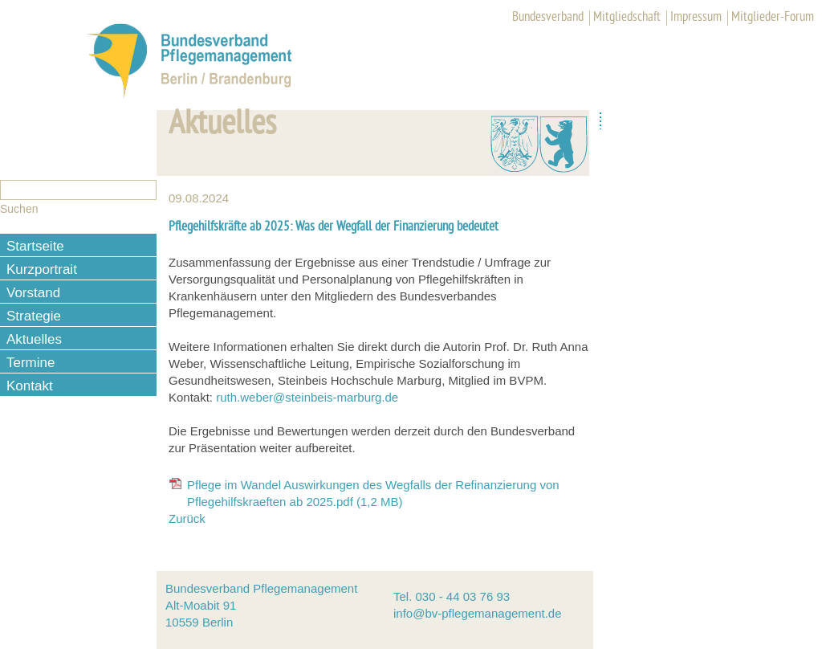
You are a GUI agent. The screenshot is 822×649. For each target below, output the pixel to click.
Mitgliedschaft (627, 18)
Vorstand (33, 292)
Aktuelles (34, 339)
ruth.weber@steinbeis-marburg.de (307, 397)
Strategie (33, 316)
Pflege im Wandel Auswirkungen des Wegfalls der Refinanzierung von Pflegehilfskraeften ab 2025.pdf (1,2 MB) (373, 493)
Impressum (696, 18)
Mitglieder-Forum (772, 18)
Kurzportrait (41, 269)
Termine (30, 362)
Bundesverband (548, 18)
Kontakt (29, 386)
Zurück (187, 518)
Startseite (35, 246)
